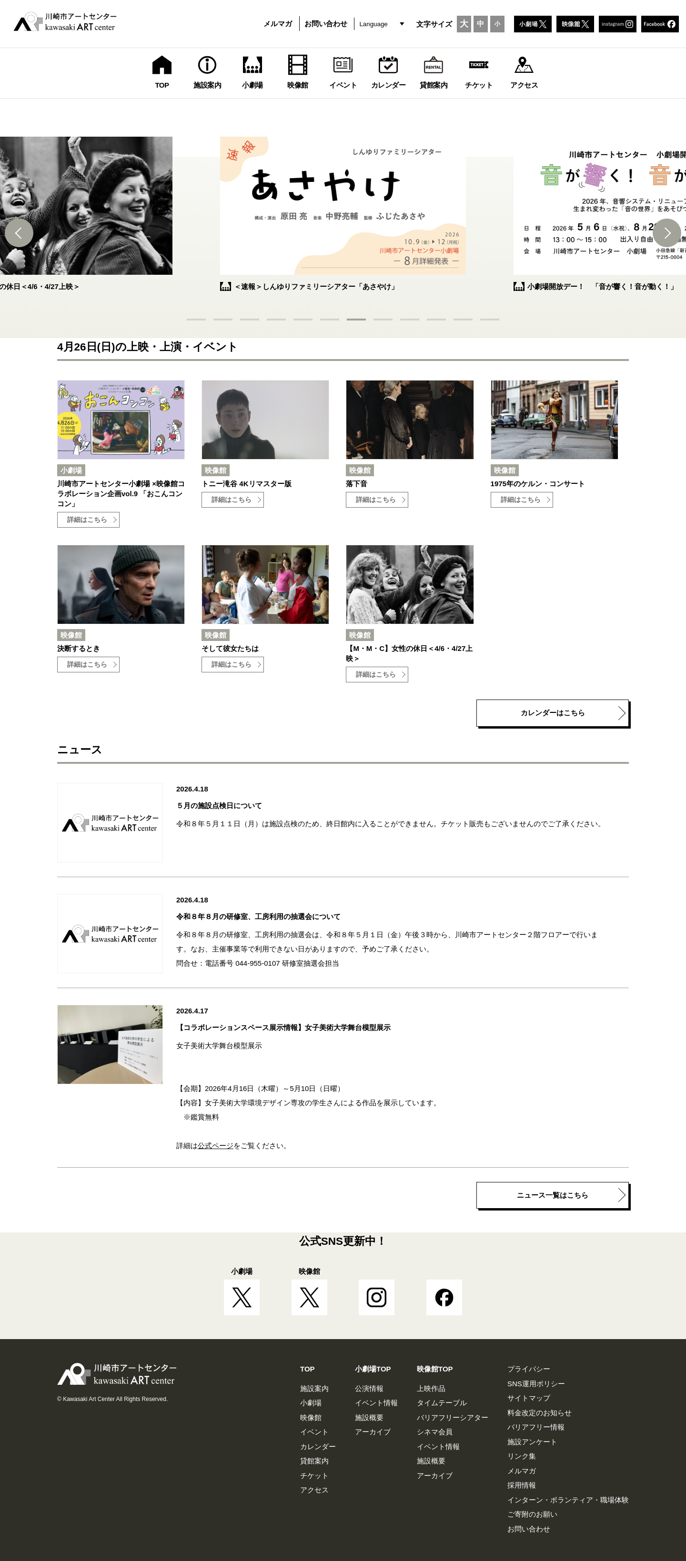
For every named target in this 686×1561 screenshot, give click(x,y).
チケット (314, 1475)
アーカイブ (373, 1432)
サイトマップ (528, 1398)
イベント (314, 1432)
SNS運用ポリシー (536, 1384)
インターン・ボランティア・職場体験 (568, 1500)
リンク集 (521, 1456)
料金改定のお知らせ (539, 1413)
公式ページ (215, 1145)
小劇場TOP (373, 1369)
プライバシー (528, 1369)
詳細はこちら (87, 519)
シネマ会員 (435, 1432)
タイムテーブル (442, 1403)
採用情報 (521, 1485)
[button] (19, 233)
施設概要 (369, 1417)
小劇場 (311, 1403)
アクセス (314, 1490)
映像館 (311, 1417)
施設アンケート (532, 1442)
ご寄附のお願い (532, 1514)
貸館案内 (314, 1461)
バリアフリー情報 (536, 1427)
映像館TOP (435, 1369)
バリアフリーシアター (452, 1417)
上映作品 (431, 1388)
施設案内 (314, 1388)
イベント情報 (376, 1403)
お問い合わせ (325, 24)
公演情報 (369, 1388)
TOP (307, 1369)
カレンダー (318, 1446)
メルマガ (277, 24)
